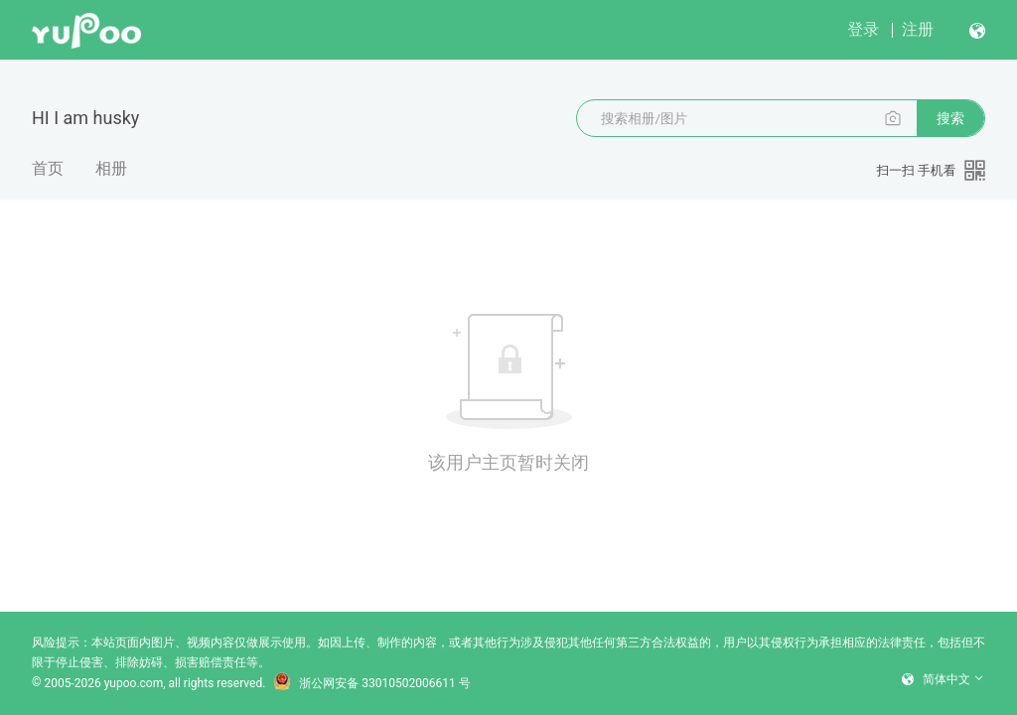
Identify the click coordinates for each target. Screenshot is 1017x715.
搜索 (950, 118)
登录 (863, 29)
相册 (111, 168)
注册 (918, 29)
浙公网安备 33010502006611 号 (371, 683)
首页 (48, 168)
